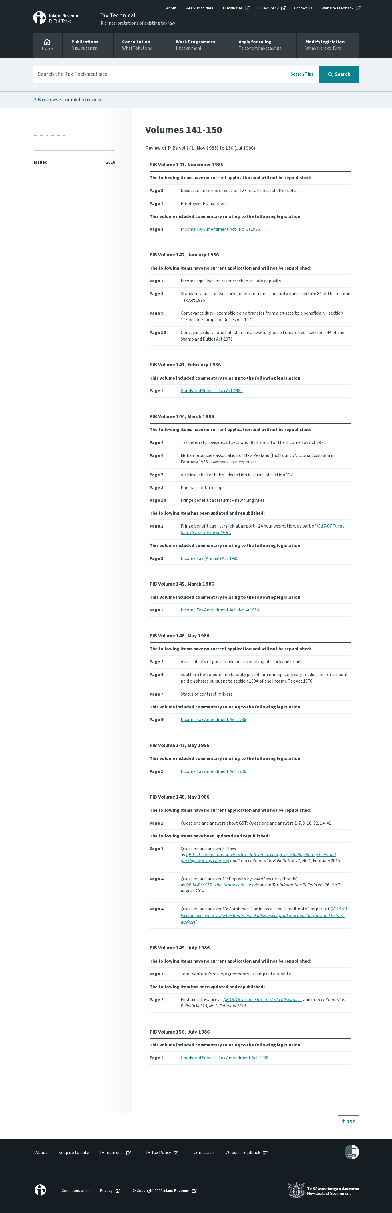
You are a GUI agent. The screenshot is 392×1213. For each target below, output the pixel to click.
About (171, 8)
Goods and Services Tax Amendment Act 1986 (224, 1058)
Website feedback (337, 8)
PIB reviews (45, 99)
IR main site (232, 8)
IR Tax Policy (268, 8)
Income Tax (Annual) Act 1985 (209, 558)
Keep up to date (200, 8)
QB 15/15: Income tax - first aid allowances (262, 1000)
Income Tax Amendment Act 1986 (213, 719)
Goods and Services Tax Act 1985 (212, 391)
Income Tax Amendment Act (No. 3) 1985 (220, 229)
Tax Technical (117, 15)
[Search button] (339, 74)
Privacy (106, 1190)
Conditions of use (77, 1190)
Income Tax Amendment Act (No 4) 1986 (220, 610)
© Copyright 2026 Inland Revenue (161, 1190)
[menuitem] (41, 1152)
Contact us (303, 8)
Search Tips (302, 74)
